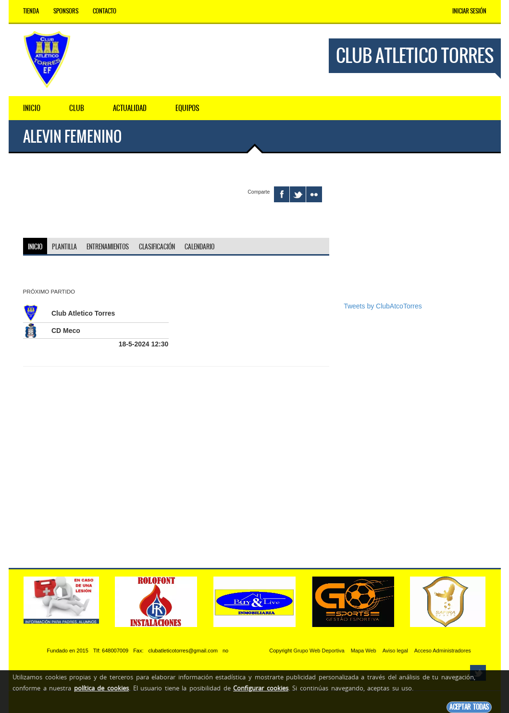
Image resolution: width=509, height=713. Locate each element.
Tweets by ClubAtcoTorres (383, 306)
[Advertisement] (415, 234)
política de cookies (101, 688)
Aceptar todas (469, 707)
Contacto (104, 11)
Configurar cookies (260, 688)
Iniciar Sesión (469, 11)
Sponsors (65, 11)
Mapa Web (363, 650)
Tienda (31, 11)
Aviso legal (395, 650)
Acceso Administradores (442, 650)
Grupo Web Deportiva (318, 650)
